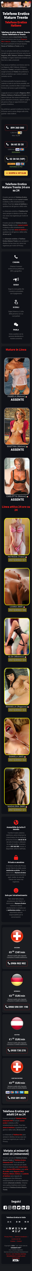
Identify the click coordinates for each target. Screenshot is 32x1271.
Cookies (12, 1241)
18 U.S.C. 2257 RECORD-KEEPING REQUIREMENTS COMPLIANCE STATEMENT (16, 1256)
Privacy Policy (8, 1236)
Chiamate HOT (8, 1121)
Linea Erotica (23, 1167)
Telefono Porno (21, 1118)
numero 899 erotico (13, 1169)
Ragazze (24, 39)
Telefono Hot (17, 1135)
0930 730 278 (16, 1051)
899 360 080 (15, 128)
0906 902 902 (16, 963)
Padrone (6, 1174)
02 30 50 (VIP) (15, 159)
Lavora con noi (16, 1239)
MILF (3, 41)
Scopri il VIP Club (15, 173)
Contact (19, 1241)
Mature (7, 41)
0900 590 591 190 (16, 1007)
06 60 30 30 (15, 144)
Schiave (18, 1174)
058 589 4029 (16, 1098)
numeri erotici (23, 225)
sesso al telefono (20, 230)
